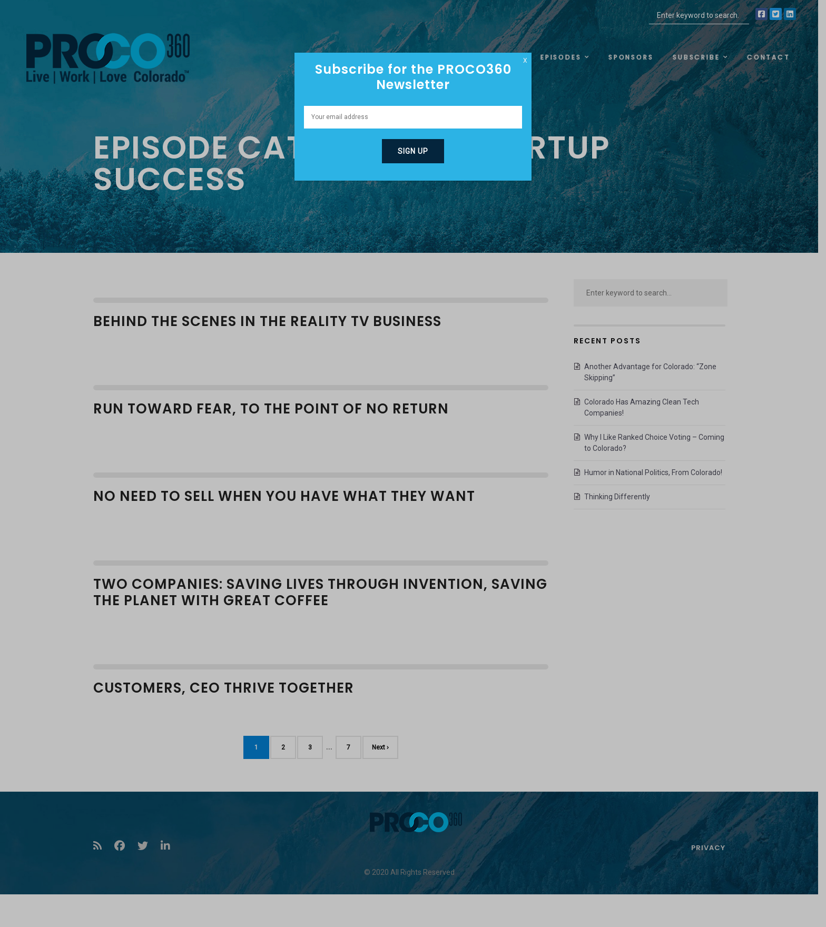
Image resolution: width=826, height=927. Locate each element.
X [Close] (525, 60)
